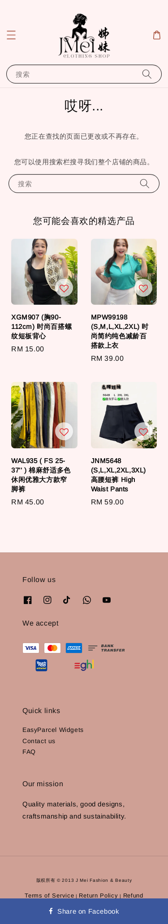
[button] (11, 35)
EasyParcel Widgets (53, 729)
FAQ (29, 751)
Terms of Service (49, 895)
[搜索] (147, 74)
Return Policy (98, 895)
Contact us (39, 740)
